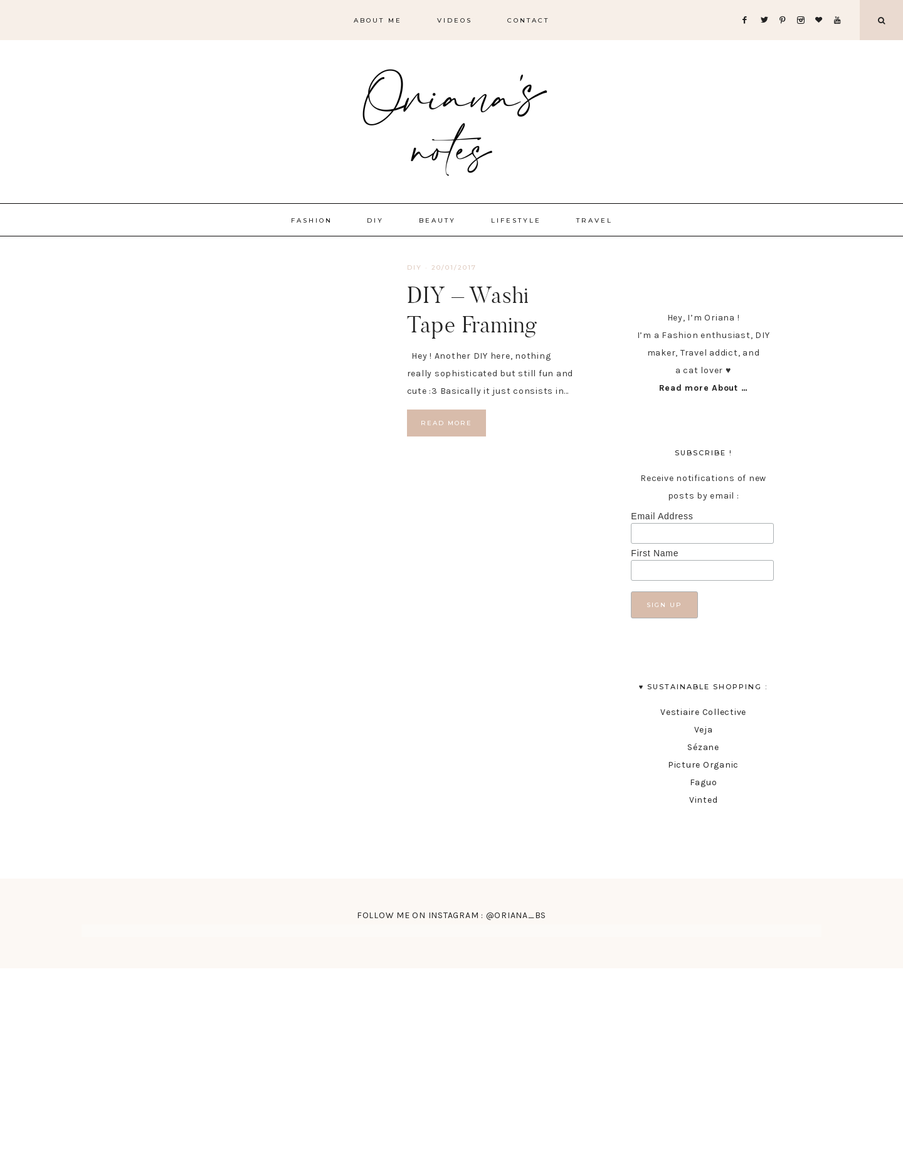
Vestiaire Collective (703, 712)
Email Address (662, 516)
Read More (446, 423)
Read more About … (703, 388)
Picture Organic (703, 764)
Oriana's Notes (451, 119)
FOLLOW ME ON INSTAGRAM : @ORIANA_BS (451, 915)
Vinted (703, 800)
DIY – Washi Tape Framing (472, 309)
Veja (703, 729)
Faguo (703, 782)
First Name (655, 553)
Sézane (703, 747)
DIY (414, 267)
